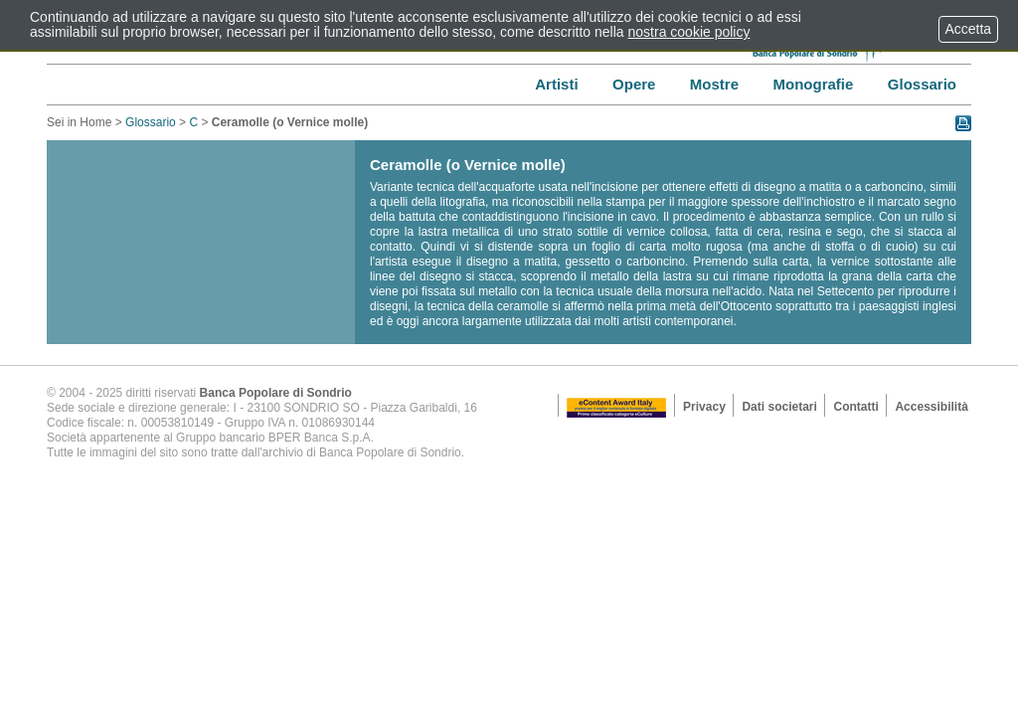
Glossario (150, 122)
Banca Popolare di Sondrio (276, 393)
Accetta (968, 29)
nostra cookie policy (689, 32)
